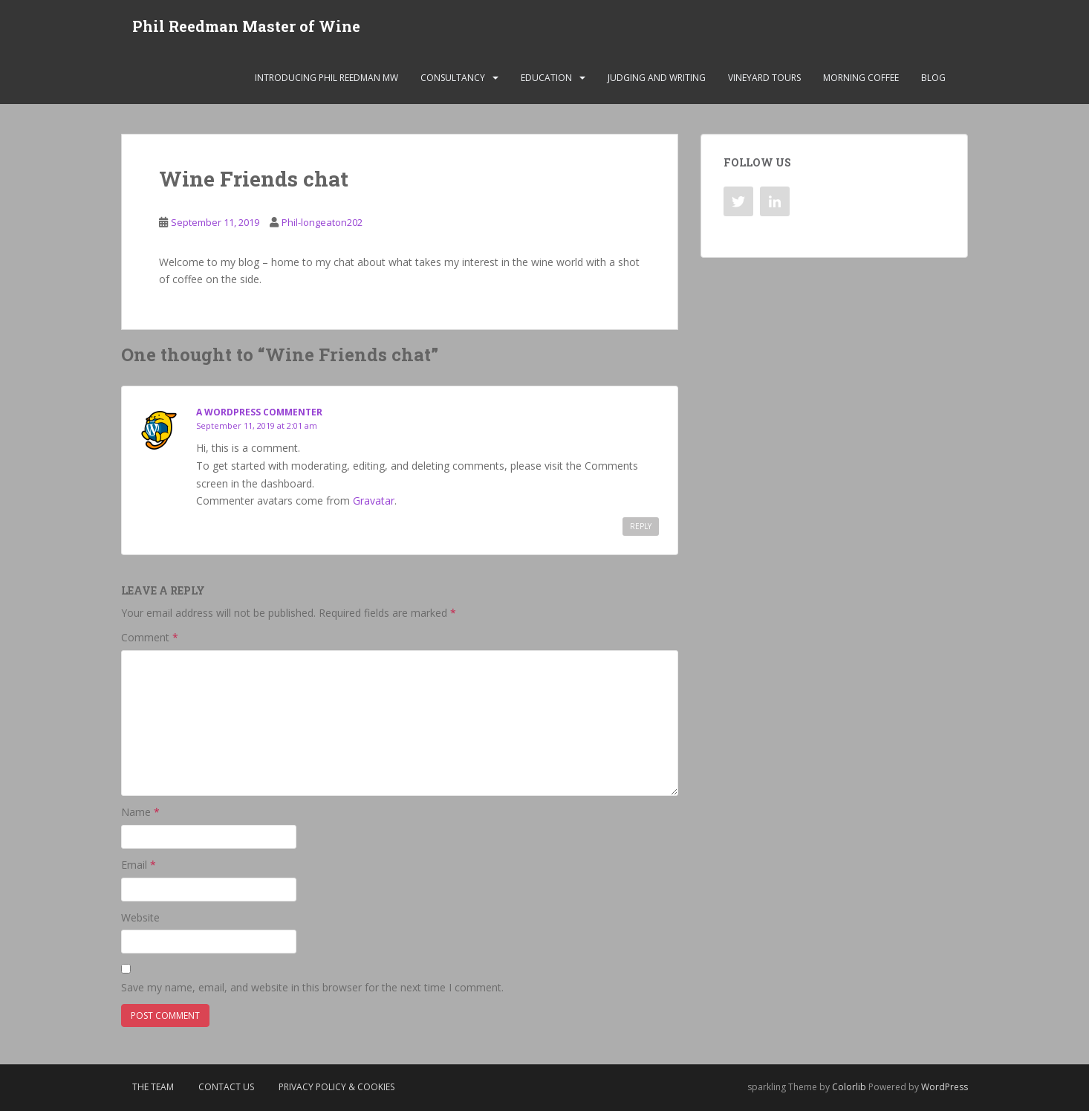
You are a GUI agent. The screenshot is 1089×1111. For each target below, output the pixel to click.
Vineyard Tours (764, 77)
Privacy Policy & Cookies (336, 1087)
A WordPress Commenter (259, 412)
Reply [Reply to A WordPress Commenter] (640, 526)
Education (546, 77)
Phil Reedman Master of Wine (246, 26)
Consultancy (452, 77)
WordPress (944, 1087)
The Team (153, 1087)
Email (138, 865)
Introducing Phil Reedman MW (326, 77)
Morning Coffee (861, 77)
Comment (149, 637)
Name (140, 813)
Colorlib (849, 1087)
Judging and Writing (657, 77)
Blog (933, 77)
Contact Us (226, 1087)
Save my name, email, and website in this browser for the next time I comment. (312, 987)
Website (140, 917)
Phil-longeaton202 (322, 222)
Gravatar (373, 500)
